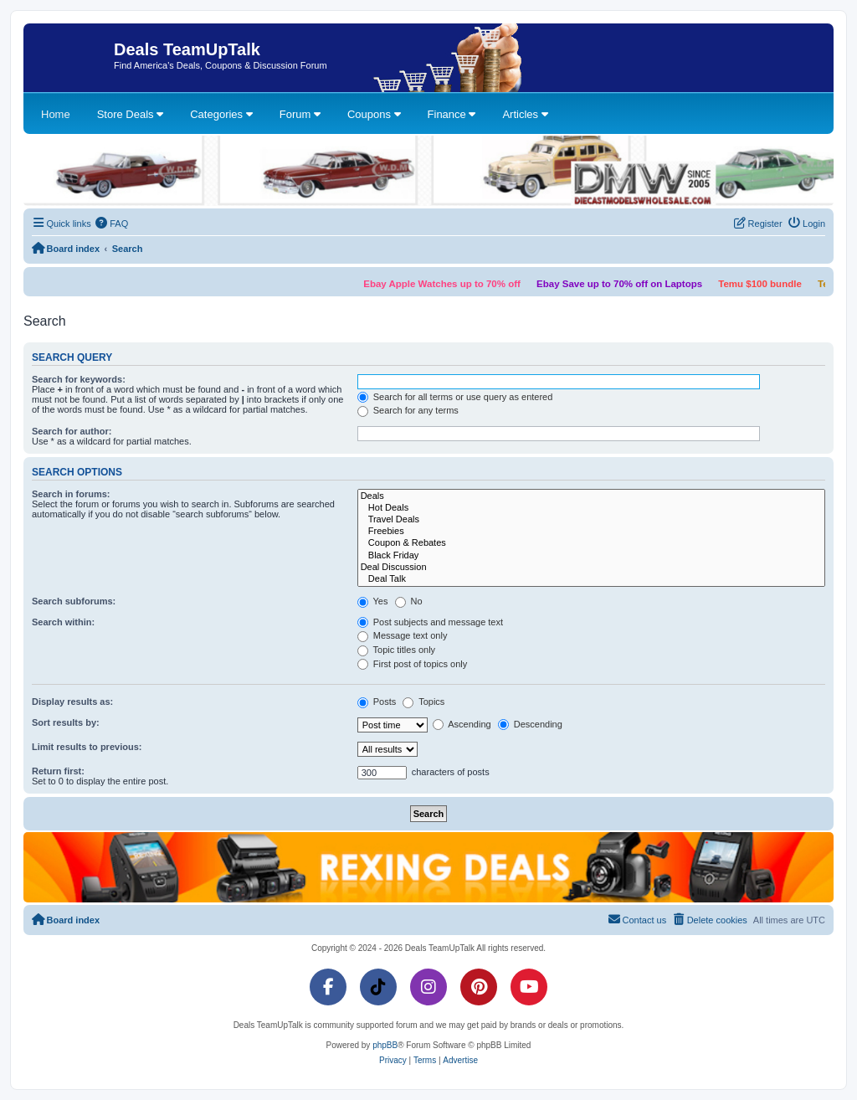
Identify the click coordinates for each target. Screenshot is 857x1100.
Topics (423, 701)
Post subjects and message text (430, 622)
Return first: (58, 771)
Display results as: (72, 701)
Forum (300, 114)
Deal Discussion (591, 567)
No (409, 601)
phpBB (385, 1045)
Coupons (374, 114)
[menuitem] (112, 223)
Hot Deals (591, 508)
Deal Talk (591, 579)
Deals (591, 496)
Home (55, 114)
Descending (530, 724)
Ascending (462, 724)
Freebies (591, 531)
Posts (377, 701)
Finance (452, 114)
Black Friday (591, 556)
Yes (372, 601)
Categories (221, 114)
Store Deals (130, 114)
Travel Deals (591, 520)
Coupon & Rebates (591, 543)
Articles (524, 114)
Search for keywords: (79, 379)
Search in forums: (71, 494)
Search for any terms (408, 410)
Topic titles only (396, 650)
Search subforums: (73, 601)
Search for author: (71, 431)
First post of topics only (412, 664)
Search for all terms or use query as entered (455, 397)
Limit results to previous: (86, 747)
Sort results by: (66, 722)
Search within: (63, 622)
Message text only (402, 635)
